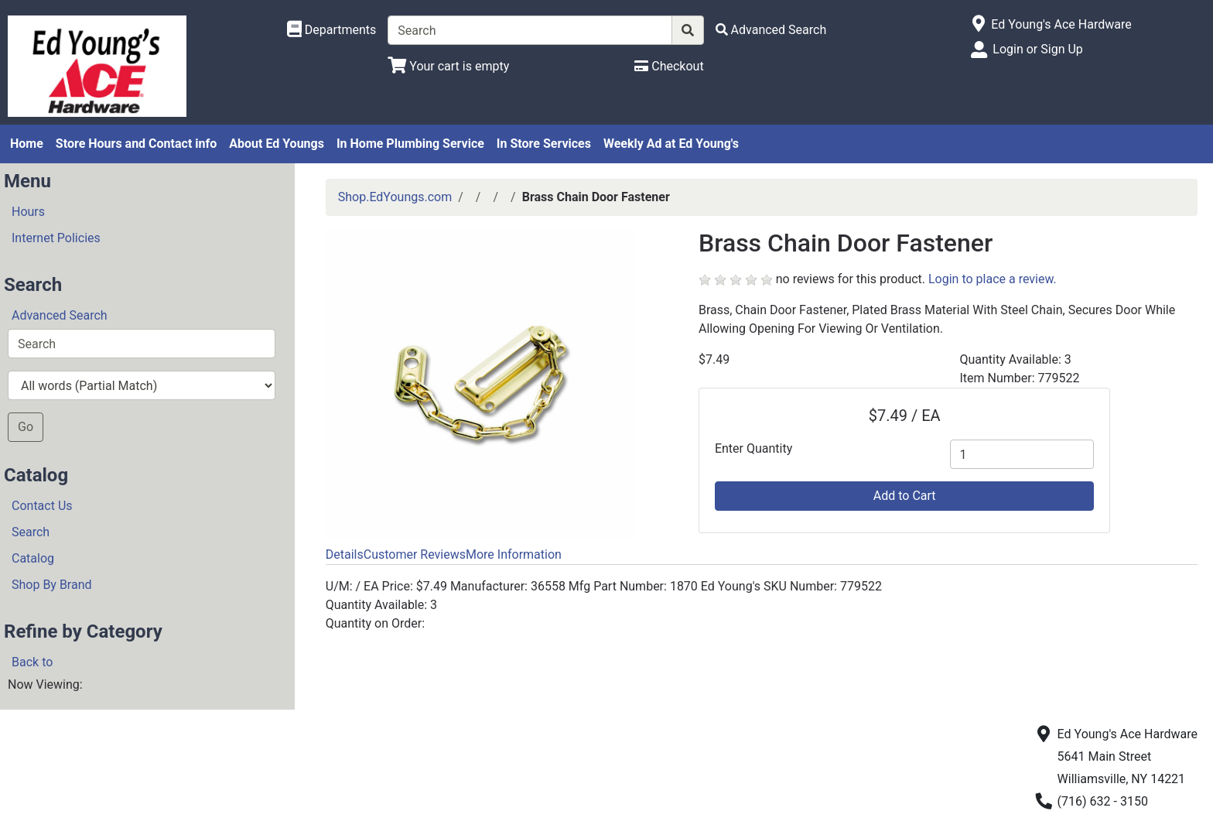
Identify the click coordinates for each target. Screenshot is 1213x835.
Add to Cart (904, 495)
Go (25, 426)
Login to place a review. (992, 279)
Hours (28, 211)
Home (26, 143)
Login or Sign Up (1037, 49)
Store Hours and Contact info (136, 143)
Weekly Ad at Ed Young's (671, 143)
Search (31, 532)
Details (345, 554)
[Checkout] (668, 66)
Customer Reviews (415, 554)
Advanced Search (60, 315)
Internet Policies (56, 238)
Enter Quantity (753, 448)
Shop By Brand (52, 584)
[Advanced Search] (771, 29)
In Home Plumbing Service (410, 143)
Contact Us (42, 505)
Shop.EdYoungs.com (395, 197)
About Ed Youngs (276, 143)
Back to (32, 662)
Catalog (33, 558)
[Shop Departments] (332, 30)
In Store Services (544, 143)
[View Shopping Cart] (448, 66)
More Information (514, 554)
